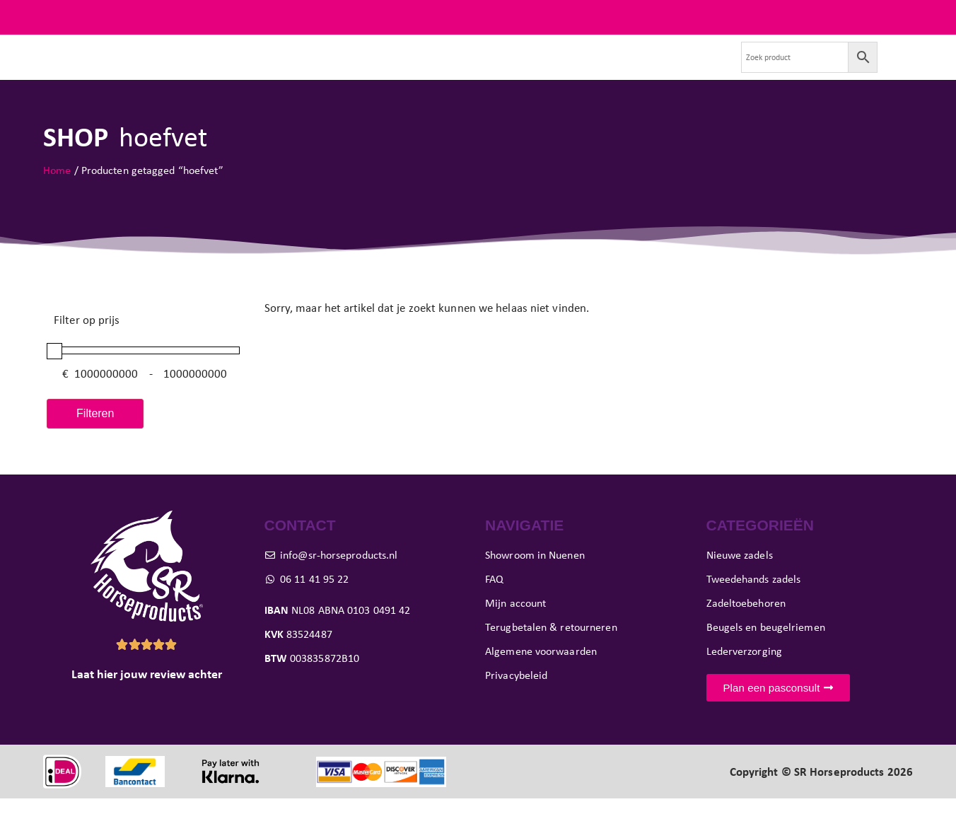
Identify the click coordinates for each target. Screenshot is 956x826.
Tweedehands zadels (280, 70)
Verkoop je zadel (614, 70)
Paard (375, 70)
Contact (696, 70)
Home (57, 197)
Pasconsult (447, 70)
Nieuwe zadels (171, 70)
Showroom (523, 70)
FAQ (902, 17)
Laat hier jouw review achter (146, 701)
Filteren (95, 440)
